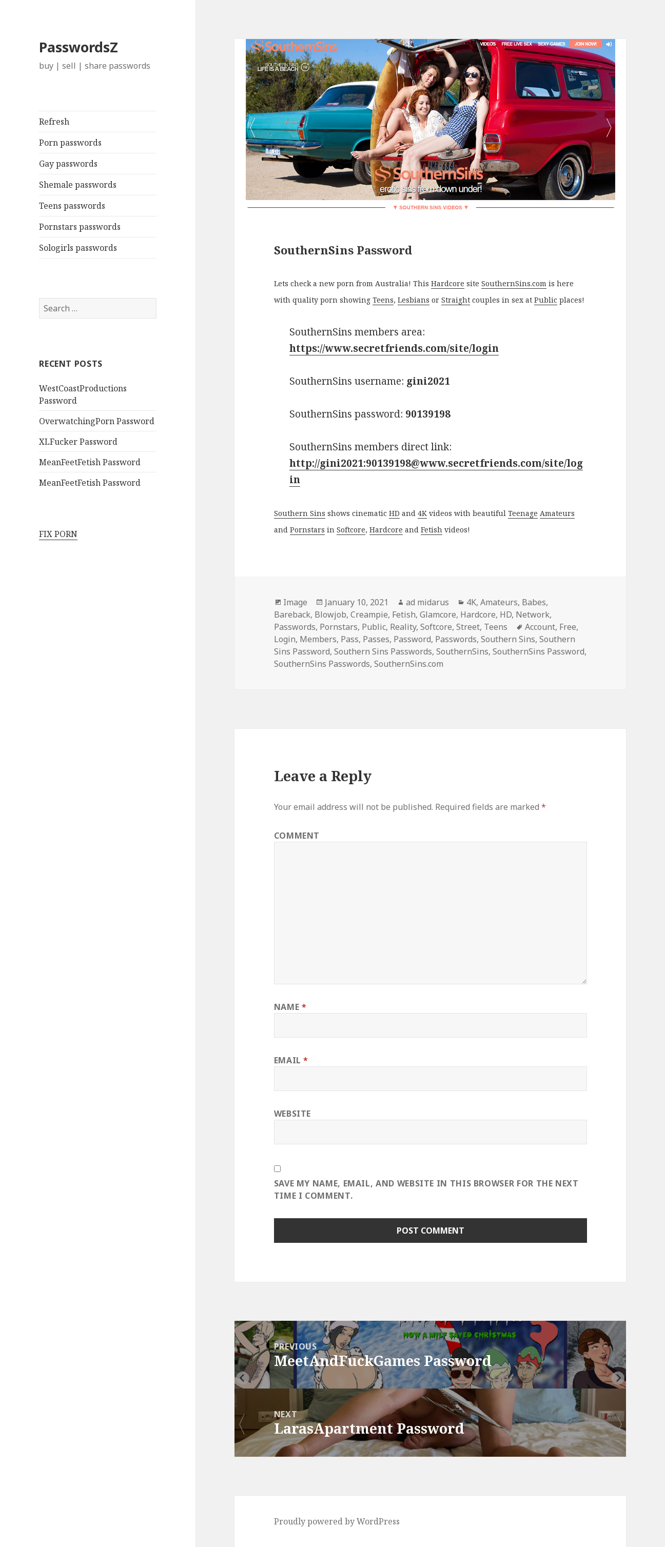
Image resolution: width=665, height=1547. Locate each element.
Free (567, 626)
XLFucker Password (78, 441)
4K (422, 513)
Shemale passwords (77, 184)
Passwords (295, 626)
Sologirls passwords (78, 247)
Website (292, 1113)
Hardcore (447, 283)
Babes (534, 602)
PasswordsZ (78, 46)
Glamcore (438, 614)
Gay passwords (68, 163)
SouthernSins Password (538, 651)
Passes (376, 639)
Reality (403, 626)
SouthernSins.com (513, 283)
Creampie (369, 614)
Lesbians (413, 300)
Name (290, 1007)
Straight (455, 300)
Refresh (54, 121)
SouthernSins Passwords (322, 663)
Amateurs (557, 513)
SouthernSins (462, 651)
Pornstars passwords (80, 226)
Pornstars (307, 529)
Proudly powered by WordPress (337, 1521)
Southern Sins (299, 513)
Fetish (431, 529)
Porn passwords (70, 142)
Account (540, 626)
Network (533, 614)
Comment (297, 835)
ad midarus (427, 602)
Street (468, 626)
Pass (350, 639)
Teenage (523, 513)
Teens (383, 300)
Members (318, 639)
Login (285, 639)
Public (545, 300)
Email (291, 1060)
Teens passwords (72, 205)
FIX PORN (58, 534)
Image (295, 602)
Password (412, 639)
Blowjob (330, 614)
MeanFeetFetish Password (90, 462)
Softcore (351, 529)
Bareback (292, 614)
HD (394, 513)
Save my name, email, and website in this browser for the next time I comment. (426, 1189)
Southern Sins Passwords (383, 651)
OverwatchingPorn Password (96, 421)
